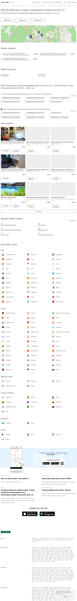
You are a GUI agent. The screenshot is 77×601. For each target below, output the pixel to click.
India (36, 548)
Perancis (43, 554)
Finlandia (38, 554)
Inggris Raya (48, 554)
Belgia (44, 553)
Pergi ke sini (22, 20)
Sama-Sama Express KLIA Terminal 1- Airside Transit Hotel (44, 197)
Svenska (70, 539)
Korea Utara (57, 551)
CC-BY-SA (74, 42)
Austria (70, 551)
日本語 (33, 538)
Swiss (52, 553)
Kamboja (47, 548)
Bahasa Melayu (59, 538)
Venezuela (68, 559)
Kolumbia (40, 559)
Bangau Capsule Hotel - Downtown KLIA (63, 169)
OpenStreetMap (64, 42)
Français (44, 539)
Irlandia (33, 555)
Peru (72, 559)
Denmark (67, 553)
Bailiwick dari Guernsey (56, 554)
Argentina (70, 558)
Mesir (45, 561)
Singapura (66, 550)
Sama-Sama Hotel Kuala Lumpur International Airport (17, 142)
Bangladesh (51, 547)
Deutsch (48, 539)
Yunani (63, 554)
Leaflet (58, 42)
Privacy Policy (59, 594)
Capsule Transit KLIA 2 (58, 197)
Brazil (63, 559)
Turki (39, 551)
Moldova (60, 555)
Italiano (56, 539)
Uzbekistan (52, 551)
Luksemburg (51, 555)
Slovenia (67, 557)
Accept (65, 596)
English (37, 538)
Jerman (62, 553)
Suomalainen (62, 539)
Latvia (56, 555)
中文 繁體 (41, 538)
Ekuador (51, 559)
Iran (39, 548)
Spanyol (33, 554)
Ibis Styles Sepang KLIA (8, 197)
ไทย (54, 538)
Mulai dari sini (7, 20)
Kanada (45, 558)
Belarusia (34, 558)
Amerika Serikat (60, 558)
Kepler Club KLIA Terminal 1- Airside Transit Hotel (41, 142)
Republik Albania (64, 551)
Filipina (48, 550)
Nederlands (34, 541)
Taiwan (43, 551)
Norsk (67, 539)
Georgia (59, 547)
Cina (56, 547)
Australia (33, 561)
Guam (38, 561)
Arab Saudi (61, 550)
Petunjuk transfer (37, 2)
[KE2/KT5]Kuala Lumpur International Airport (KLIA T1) (33, 10)
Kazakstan (55, 548)
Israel (33, 548)
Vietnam (47, 551)
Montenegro (65, 555)
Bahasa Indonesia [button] (72, 2)
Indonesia (69, 547)
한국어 (50, 538)
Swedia (63, 557)
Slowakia (72, 557)
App (65, 2)
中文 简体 (46, 538)
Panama (54, 558)
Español (52, 539)
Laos (59, 548)
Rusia (42, 558)
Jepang (42, 548)
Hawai (66, 558)
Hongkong (64, 547)
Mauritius (49, 561)
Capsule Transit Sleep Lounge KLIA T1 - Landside (16, 169)
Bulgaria (48, 553)
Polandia (46, 557)
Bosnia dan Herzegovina (37, 553)
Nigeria (53, 561)
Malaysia (44, 550)
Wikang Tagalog (38, 539)
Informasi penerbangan (56, 2)
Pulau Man (38, 555)
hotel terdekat (37, 20)
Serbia (59, 557)
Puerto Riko (45, 559)
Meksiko (50, 558)
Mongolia (34, 550)
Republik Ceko (57, 553)
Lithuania (46, 555)
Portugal (50, 557)
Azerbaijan (46, 547)
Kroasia (72, 554)
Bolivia (33, 559)
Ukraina (38, 558)
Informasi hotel (45, 2)
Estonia (71, 553)
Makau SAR (39, 550)
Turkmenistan (34, 551)
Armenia (41, 547)
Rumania (55, 557)
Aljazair (41, 561)
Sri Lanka (63, 548)
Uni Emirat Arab (35, 547)
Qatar (57, 550)
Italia (42, 555)
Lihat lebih (73, 95)
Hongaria (68, 554)
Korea (51, 548)
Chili (37, 559)
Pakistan (53, 550)
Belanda (37, 557)
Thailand (71, 550)
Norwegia (41, 557)
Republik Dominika (57, 559)
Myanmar (68, 548)
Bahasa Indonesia (66, 538)
